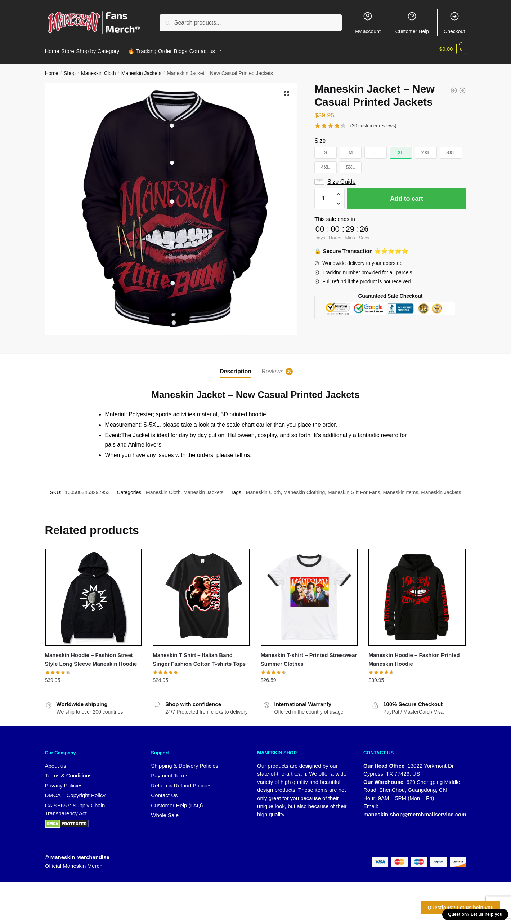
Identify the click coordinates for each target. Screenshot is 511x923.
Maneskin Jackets (141, 69)
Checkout (454, 22)
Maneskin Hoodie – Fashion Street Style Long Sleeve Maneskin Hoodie (91, 655)
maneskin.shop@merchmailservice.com (414, 810)
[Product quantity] (323, 194)
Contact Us (164, 791)
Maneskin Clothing (304, 488)
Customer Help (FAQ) (177, 801)
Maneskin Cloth (98, 69)
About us (55, 761)
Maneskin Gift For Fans (354, 488)
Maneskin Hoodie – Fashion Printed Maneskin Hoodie (414, 655)
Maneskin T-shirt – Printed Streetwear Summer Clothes (309, 655)
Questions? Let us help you (460, 907)
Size (320, 136)
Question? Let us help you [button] (475, 914)
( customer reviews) (373, 121)
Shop (70, 69)
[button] (286, 89)
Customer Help (412, 22)
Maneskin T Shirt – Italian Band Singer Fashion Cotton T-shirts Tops (199, 655)
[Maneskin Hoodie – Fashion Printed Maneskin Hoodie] (417, 593)
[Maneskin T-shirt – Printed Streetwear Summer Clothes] (309, 593)
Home (51, 69)
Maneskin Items (400, 488)
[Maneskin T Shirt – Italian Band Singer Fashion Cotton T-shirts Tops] (201, 593)
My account (368, 22)
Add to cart (406, 194)
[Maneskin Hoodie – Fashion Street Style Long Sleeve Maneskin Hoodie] (93, 593)
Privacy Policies (64, 781)
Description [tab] (235, 367)
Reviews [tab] (272, 367)
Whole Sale (165, 811)
